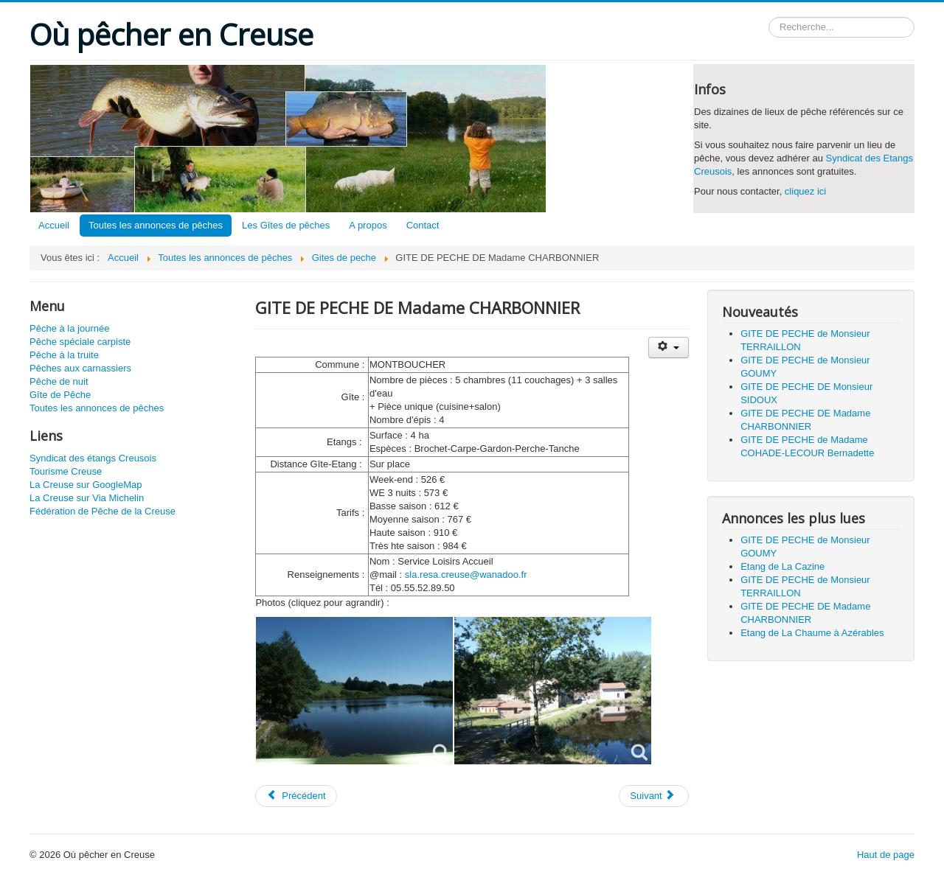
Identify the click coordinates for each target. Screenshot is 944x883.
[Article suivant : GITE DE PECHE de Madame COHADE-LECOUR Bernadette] (653, 796)
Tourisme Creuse (66, 471)
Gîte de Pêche (60, 394)
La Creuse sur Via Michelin (87, 497)
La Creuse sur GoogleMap (86, 484)
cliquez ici (805, 191)
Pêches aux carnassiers (80, 368)
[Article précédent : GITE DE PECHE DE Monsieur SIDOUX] (295, 796)
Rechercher (768, 17)
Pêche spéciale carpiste (80, 341)
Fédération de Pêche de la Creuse (103, 511)
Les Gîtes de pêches (286, 225)
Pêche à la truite (64, 354)
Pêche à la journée (69, 328)
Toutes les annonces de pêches (155, 225)
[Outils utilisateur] (668, 347)
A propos (367, 225)
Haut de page (885, 854)
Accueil (53, 225)
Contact (423, 225)
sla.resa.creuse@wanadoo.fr (466, 574)
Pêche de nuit (59, 381)
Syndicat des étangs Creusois (93, 458)
